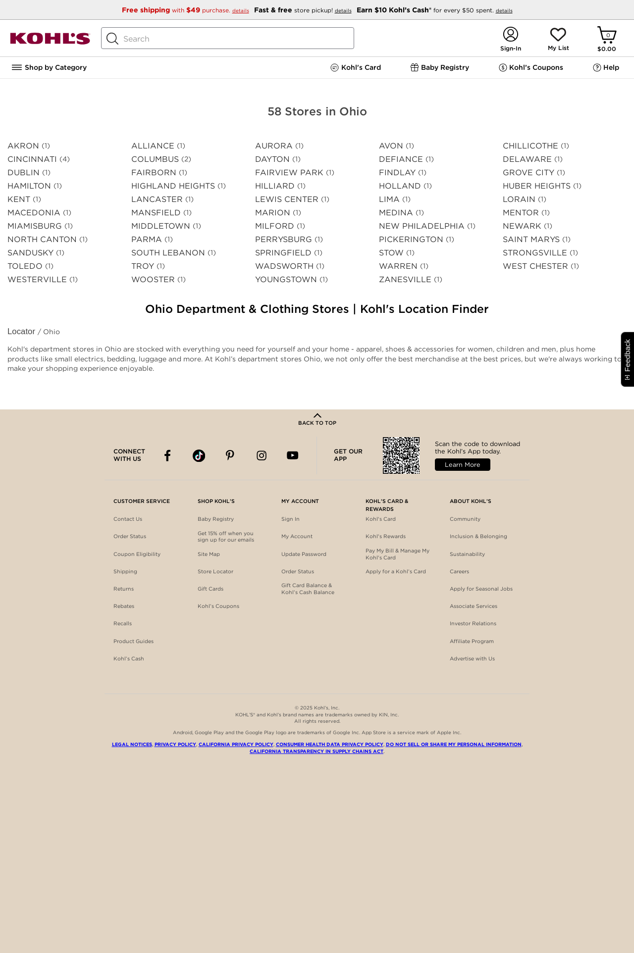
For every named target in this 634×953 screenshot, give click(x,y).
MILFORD (274, 226)
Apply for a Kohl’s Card (396, 571)
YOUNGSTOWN (286, 279)
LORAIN (519, 199)
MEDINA (396, 212)
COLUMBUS (155, 159)
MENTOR (521, 212)
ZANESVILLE (405, 279)
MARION (272, 212)
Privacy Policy (175, 744)
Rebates (123, 606)
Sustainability (467, 554)
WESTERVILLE (37, 279)
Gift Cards (210, 589)
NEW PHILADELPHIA (422, 226)
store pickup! (304, 10)
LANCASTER (157, 199)
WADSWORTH (284, 266)
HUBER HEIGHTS (537, 186)
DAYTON (272, 159)
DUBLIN (23, 172)
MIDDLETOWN (160, 226)
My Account (297, 536)
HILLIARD (275, 186)
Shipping (125, 571)
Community (465, 519)
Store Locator (215, 571)
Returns (123, 589)
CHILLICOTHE (530, 145)
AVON (391, 145)
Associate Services (473, 606)
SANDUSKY (30, 252)
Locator (22, 331)
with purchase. (186, 10)
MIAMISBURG (34, 226)
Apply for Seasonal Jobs (481, 589)
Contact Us (127, 519)
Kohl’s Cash (128, 658)
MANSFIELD (156, 212)
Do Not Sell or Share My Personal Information (454, 744)
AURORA (274, 145)
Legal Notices (132, 744)
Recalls (122, 623)
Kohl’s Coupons (218, 606)
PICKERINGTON (411, 239)
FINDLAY (397, 172)
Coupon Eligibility (136, 554)
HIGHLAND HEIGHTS (173, 186)
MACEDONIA (33, 212)
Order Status (129, 536)
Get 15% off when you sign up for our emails (226, 537)
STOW (391, 252)
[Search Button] (112, 39)
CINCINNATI (32, 159)
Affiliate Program (472, 641)
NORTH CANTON (42, 239)
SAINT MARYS (531, 239)
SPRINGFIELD (283, 252)
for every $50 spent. (435, 10)
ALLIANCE (152, 145)
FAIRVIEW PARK (289, 172)
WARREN (398, 266)
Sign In (290, 519)
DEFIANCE (401, 159)
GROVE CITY (528, 172)
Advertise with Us (472, 658)
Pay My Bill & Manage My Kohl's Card (397, 554)
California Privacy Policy (236, 744)
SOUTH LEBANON (168, 252)
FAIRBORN (153, 172)
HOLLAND (400, 186)
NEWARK (522, 226)
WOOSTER (153, 279)
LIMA (389, 199)
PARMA (146, 239)
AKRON (23, 145)
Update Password (303, 554)
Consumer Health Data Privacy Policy (329, 744)
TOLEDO (25, 266)
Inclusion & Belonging (478, 536)
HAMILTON (29, 186)
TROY (142, 266)
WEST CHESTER (535, 266)
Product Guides (133, 641)
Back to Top (317, 423)
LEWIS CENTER (286, 199)
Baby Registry (216, 519)
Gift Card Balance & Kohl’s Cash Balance (307, 589)
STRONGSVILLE (535, 252)
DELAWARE (527, 159)
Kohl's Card (381, 519)
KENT (18, 199)
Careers (459, 571)
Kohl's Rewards (386, 536)
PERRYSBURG (283, 239)
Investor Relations (473, 623)
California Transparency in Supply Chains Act (316, 751)
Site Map (209, 554)
